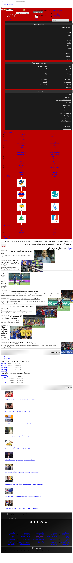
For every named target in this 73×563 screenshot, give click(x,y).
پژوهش (69, 58)
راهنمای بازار (67, 126)
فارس (55, 160)
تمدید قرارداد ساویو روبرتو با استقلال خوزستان (3, 278)
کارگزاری (45, 74)
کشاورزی (68, 84)
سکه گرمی (4, 382)
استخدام (55, 533)
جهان (69, 66)
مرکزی (22, 172)
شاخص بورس (26, 537)
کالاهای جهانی (56, 15)
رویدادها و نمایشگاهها (24, 542)
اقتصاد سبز (68, 118)
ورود (36, 17)
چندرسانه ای (65, 533)
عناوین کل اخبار (39, 533)
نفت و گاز (68, 74)
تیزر (21, 230)
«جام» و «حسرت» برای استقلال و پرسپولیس (24, 291)
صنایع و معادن (43, 79)
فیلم (55, 227)
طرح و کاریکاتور (65, 542)
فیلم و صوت (66, 544)
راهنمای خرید (53, 539)
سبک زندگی (68, 123)
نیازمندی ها (7, 236)
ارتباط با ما (12, 534)
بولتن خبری (54, 534)
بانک (46, 71)
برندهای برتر (53, 542)
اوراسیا (69, 241)
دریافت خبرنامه (40, 536)
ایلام (21, 147)
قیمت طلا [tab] (6, 357)
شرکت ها (68, 87)
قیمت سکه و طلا (25, 534)
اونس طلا (3, 363)
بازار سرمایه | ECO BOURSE (63, 100)
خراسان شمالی (21, 154)
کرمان (55, 165)
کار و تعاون (44, 82)
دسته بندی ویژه (39, 91)
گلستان (21, 167)
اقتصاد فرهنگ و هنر (66, 108)
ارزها (54, 134)
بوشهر (55, 149)
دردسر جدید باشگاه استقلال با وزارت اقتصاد (23, 343)
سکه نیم (3, 378)
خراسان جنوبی (21, 152)
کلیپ (54, 230)
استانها (69, 45)
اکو (46, 68)
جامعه (69, 37)
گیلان (54, 169)
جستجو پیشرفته (8, 4)
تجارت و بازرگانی (66, 79)
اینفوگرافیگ (66, 540)
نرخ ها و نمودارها (25, 536)
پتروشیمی (44, 76)
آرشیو (54, 18)
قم (55, 163)
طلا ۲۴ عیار (4, 369)
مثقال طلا (3, 365)
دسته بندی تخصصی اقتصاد (39, 63)
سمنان (55, 158)
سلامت (69, 43)
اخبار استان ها (40, 537)
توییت (67, 536)
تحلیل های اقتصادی (25, 544)
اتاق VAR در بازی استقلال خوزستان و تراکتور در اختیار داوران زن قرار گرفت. (10, 268)
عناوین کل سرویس (66, 27)
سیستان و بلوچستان (21, 158)
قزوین (21, 160)
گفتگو (69, 48)
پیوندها (13, 537)
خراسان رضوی (55, 154)
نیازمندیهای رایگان (52, 536)
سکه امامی (4, 375)
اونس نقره (4, 371)
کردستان (21, 163)
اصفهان (21, 145)
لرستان (21, 169)
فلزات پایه (55, 13)
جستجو (6, 238)
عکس (54, 232)
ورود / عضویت (38, 12)
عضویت (37, 18)
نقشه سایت (12, 539)
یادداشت (68, 50)
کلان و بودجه (67, 68)
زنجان (21, 156)
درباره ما (13, 533)
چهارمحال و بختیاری (54, 152)
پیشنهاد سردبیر (67, 53)
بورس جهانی (56, 16)
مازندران (54, 172)
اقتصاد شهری (67, 82)
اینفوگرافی (21, 232)
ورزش (69, 35)
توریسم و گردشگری (66, 121)
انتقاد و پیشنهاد (11, 540)
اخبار (69, 248)
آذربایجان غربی (21, 143)
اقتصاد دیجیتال (43, 84)
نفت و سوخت (56, 11)
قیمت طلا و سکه (57, 10)
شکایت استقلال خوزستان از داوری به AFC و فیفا (25, 299)
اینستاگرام (68, 56)
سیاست (69, 29)
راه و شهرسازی (67, 115)
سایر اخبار (69, 387)
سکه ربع (3, 380)
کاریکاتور (54, 234)
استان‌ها (6, 140)
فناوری (69, 40)
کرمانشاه (21, 165)
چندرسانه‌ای (7, 225)
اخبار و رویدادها (8, 20)
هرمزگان (54, 174)
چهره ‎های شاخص (66, 102)
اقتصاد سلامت (67, 129)
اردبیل (55, 145)
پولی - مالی (68, 97)
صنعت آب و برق (67, 76)
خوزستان (54, 156)
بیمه (70, 71)
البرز (55, 147)
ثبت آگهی (54, 537)
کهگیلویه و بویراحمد (55, 167)
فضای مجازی (65, 534)
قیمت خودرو (26, 539)
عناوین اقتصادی (39, 534)
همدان (21, 174)
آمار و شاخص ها (25, 540)
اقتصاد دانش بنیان (66, 105)
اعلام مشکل (12, 542)
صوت (21, 227)
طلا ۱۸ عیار (4, 367)
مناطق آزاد (7, 176)
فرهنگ (69, 32)
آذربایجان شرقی (54, 143)
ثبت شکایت (54, 540)
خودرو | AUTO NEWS (65, 113)
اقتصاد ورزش (67, 110)
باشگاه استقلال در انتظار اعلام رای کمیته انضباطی (4, 331)
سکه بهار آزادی (5, 377)
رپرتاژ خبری (54, 544)
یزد (55, 176)
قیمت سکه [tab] (7, 358)
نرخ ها (8, 132)
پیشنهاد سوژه (26, 533)
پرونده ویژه (41, 540)
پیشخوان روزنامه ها (38, 539)
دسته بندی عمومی (39, 24)
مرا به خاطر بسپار (41, 15)
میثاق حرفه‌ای (11, 544)
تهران (21, 149)
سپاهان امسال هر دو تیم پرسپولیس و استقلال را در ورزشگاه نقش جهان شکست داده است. (11, 322)
